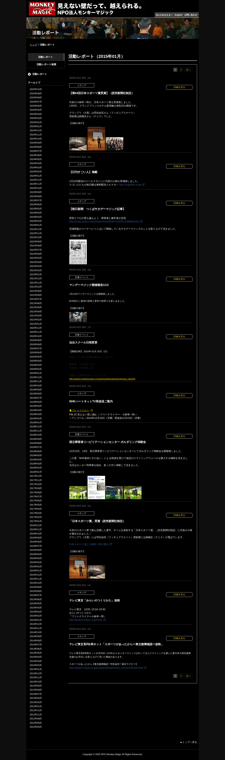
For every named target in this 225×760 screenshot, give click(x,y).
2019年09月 (36, 389)
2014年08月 (36, 640)
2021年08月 (36, 295)
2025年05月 (36, 109)
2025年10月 (36, 89)
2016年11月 (36, 529)
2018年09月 (36, 439)
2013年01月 (36, 706)
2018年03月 (36, 463)
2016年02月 (36, 566)
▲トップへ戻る (188, 742)
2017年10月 (36, 484)
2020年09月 (36, 340)
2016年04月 (36, 558)
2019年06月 (36, 402)
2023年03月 (36, 217)
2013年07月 (36, 694)
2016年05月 (36, 554)
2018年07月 (36, 447)
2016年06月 (36, 550)
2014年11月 (36, 628)
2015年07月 (36, 595)
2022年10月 (36, 237)
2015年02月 (36, 615)
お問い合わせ (190, 15)
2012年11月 (36, 714)
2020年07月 (36, 348)
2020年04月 (36, 360)
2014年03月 (36, 661)
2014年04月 (36, 657)
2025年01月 (36, 126)
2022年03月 (36, 266)
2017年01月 (36, 521)
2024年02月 (36, 171)
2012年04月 (36, 727)
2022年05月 (36, 258)
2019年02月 (36, 418)
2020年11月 (36, 332)
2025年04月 (36, 114)
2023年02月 (36, 221)
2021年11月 (36, 282)
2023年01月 (36, 225)
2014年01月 (36, 669)
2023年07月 (36, 200)
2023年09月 (36, 192)
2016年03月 (36, 562)
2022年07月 (36, 249)
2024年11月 (36, 134)
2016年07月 (36, 546)
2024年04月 (36, 163)
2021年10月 (36, 286)
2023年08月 (36, 196)
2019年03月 (36, 414)
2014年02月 (36, 665)
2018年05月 (36, 455)
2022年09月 (36, 241)
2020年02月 (36, 369)
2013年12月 (36, 673)
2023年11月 (36, 184)
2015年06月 (36, 599)
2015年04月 (36, 607)
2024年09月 (36, 142)
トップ (33, 44)
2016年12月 (36, 525)
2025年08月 (36, 97)
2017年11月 (36, 480)
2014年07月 (36, 644)
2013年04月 (36, 698)
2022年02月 (36, 270)
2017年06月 (36, 500)
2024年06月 (36, 155)
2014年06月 (36, 648)
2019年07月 (36, 398)
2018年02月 (36, 467)
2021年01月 (36, 323)
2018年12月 (36, 426)
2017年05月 (36, 504)
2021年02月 (36, 319)
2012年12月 (36, 710)
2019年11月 (36, 381)
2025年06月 (36, 105)
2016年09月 (36, 537)
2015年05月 (36, 603)
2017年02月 (36, 517)
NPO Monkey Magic (111, 754)
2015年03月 (36, 611)
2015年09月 (36, 587)
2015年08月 (36, 591)
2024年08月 (36, 147)
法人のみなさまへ (164, 15)
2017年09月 (36, 488)
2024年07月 (36, 151)
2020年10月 (36, 336)
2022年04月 (36, 262)
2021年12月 (36, 278)
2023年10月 (36, 188)
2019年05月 (36, 406)
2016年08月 (36, 541)
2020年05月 (36, 356)
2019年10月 (36, 385)
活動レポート (45, 57)
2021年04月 (36, 311)
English (178, 15)
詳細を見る (179, 87)
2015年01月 (36, 620)
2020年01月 (36, 373)
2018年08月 (36, 443)
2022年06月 (36, 254)
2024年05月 (36, 159)
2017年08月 (36, 492)
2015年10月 (36, 583)
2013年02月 (36, 702)
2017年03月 (36, 513)
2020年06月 (36, 352)
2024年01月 (36, 175)
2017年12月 (36, 476)
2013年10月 (36, 681)
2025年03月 (36, 118)
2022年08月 (36, 245)
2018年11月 (36, 430)
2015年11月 (36, 578)
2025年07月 (36, 101)
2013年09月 (36, 685)
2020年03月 (36, 365)
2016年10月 (36, 533)
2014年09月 (36, 636)
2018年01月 (36, 472)
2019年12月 (36, 377)
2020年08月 (36, 344)
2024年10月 (36, 138)
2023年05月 (36, 208)
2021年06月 (36, 303)
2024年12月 (36, 130)
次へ (188, 69)
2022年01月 (36, 274)
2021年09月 (36, 291)
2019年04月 (36, 410)
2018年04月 (36, 459)
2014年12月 (36, 624)
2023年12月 (36, 179)
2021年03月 (36, 315)
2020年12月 (36, 328)
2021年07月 (36, 299)
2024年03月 (36, 167)
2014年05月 (36, 653)
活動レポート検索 (46, 64)
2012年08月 (36, 718)
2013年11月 (36, 677)
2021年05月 (36, 307)
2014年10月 (36, 632)
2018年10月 (36, 434)
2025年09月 (36, 93)
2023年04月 (36, 212)
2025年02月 (36, 122)
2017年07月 (36, 496)
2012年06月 (36, 722)
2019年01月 (36, 422)
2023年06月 (36, 204)
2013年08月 (36, 689)
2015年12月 (36, 574)
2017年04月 (36, 508)
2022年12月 (36, 229)
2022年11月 (36, 233)
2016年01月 (36, 570)
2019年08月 (36, 393)
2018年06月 (36, 451)
